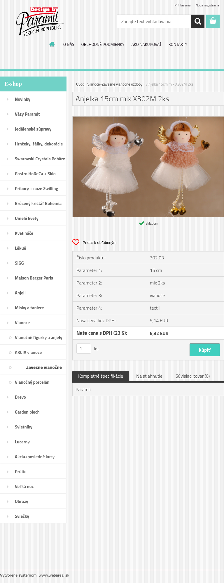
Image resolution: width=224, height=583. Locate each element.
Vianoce (22, 322)
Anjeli (20, 292)
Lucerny (22, 441)
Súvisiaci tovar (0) (193, 375)
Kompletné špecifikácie (100, 375)
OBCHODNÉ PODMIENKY (102, 44)
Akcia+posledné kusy (35, 456)
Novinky (22, 99)
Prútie (21, 471)
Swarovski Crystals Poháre (40, 158)
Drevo (20, 397)
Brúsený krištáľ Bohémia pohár (38, 205)
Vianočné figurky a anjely (38, 337)
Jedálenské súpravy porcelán (33, 131)
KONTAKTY (178, 44)
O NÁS (68, 44)
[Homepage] (52, 44)
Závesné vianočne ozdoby (44, 369)
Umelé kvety (26, 218)
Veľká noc (24, 486)
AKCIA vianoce (28, 352)
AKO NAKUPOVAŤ (146, 44)
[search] (197, 21)
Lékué (20, 248)
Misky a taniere (29, 307)
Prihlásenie (182, 5)
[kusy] (83, 348)
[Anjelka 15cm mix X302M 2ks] (148, 118)
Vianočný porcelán (32, 382)
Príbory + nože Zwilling (36, 188)
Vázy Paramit (27, 114)
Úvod (80, 84)
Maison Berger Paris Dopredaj (34, 280)
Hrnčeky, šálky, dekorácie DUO (39, 145)
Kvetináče (24, 233)
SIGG (19, 263)
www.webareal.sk (54, 575)
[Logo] (40, 21)
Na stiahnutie (149, 375)
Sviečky (22, 516)
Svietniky (23, 427)
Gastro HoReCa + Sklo (35, 173)
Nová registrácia (207, 5)
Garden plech (27, 412)
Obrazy (21, 501)
